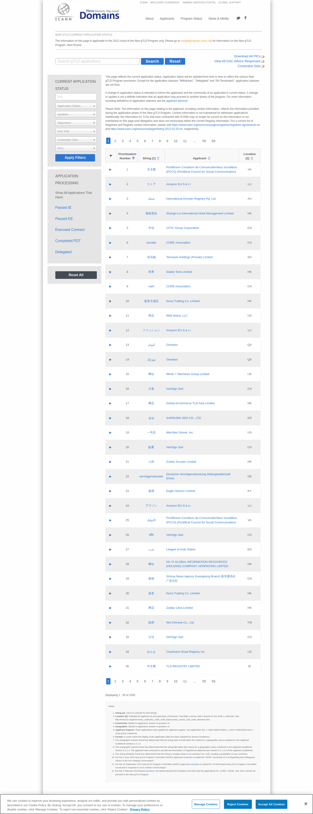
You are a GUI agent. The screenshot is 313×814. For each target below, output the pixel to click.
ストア (151, 184)
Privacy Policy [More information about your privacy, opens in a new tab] (139, 809)
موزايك (151, 359)
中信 (151, 228)
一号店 (151, 432)
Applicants (167, 18)
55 (204, 141)
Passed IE (63, 207)
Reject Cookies (238, 804)
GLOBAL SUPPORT (230, 2)
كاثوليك (151, 520)
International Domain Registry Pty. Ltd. (191, 198)
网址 (151, 374)
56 (214, 141)
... (194, 141)
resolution (188, 757)
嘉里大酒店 (151, 301)
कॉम (151, 534)
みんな (151, 651)
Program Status (191, 18)
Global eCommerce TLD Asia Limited (190, 403)
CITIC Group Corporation (182, 228)
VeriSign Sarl (174, 388)
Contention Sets (251, 66)
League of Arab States (180, 549)
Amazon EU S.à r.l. (178, 184)
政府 (151, 622)
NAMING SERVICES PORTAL (199, 2)
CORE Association (178, 242)
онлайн (151, 242)
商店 (151, 315)
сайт (151, 286)
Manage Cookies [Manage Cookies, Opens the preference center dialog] (206, 804)
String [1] (149, 158)
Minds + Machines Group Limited (187, 374)
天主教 (151, 169)
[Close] (306, 804)
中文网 (151, 666)
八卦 (151, 461)
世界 (151, 271)
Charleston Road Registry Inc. (185, 651)
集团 (151, 491)
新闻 (151, 578)
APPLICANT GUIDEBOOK (165, 2)
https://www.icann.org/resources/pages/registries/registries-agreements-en (216, 124)
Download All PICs (249, 56)
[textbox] (76, 106)
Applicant (199, 158)
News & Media (219, 18)
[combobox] (76, 96)
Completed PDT (68, 241)
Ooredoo (172, 344)
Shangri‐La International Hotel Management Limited (200, 213)
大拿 (151, 388)
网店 (151, 403)
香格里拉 (151, 213)
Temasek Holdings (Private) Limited (189, 257)
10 (176, 141)
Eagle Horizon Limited (180, 491)
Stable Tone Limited (179, 271)
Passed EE (64, 219)
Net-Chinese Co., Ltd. (180, 622)
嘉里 (151, 593)
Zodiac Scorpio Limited (181, 461)
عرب (151, 549)
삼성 (151, 418)
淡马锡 (151, 257)
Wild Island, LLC (177, 315)
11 (185, 141)
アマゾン (151, 505)
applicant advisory (176, 100)
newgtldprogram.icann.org (196, 40)
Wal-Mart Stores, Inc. (180, 432)
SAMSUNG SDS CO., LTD (183, 418)
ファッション (151, 330)
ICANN (143, 2)
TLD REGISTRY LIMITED (183, 666)
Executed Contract (70, 230)
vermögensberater (151, 476)
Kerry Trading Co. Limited (183, 301)
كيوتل (151, 344)
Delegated (63, 252)
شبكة (151, 198)
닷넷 (151, 637)
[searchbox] (76, 96)
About (149, 18)
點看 (151, 447)
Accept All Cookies (271, 804)
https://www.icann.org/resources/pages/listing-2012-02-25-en (147, 128)
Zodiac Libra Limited (179, 607)
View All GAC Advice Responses (239, 61)
